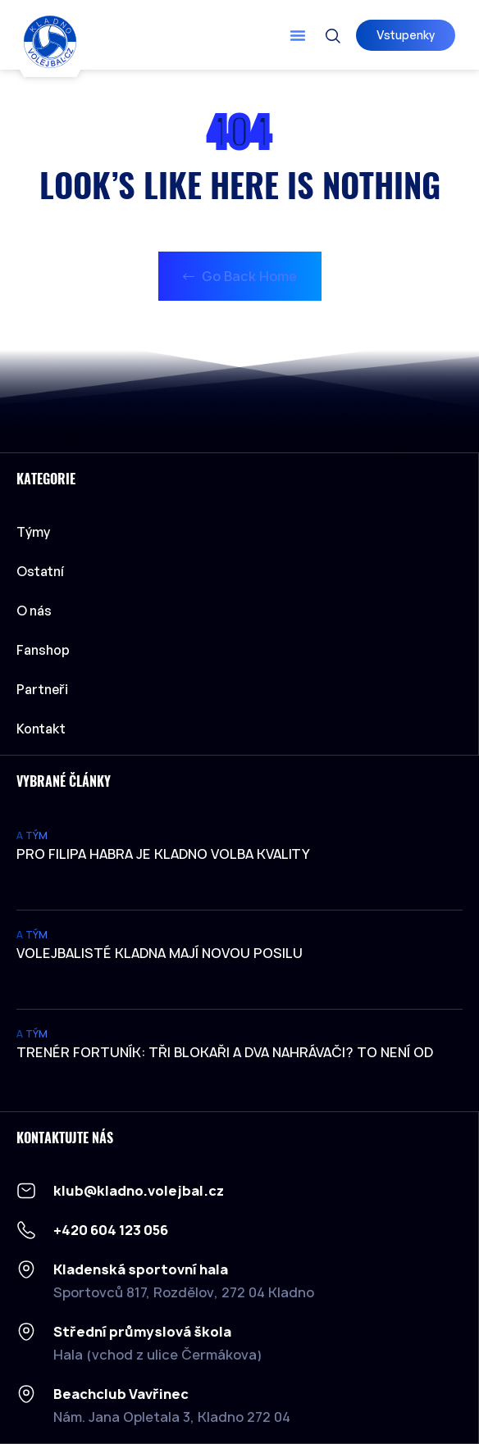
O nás (34, 610)
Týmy (37, 532)
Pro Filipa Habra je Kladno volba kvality (163, 854)
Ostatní (44, 571)
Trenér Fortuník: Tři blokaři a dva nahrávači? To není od (224, 1052)
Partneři (42, 689)
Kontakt (41, 728)
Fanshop (43, 650)
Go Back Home (240, 276)
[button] (297, 35)
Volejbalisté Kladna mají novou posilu (159, 953)
